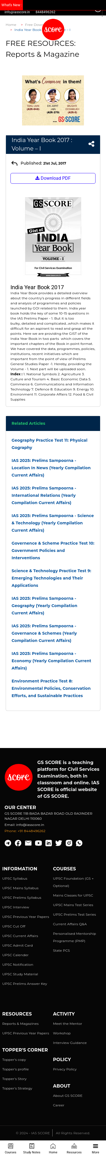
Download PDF (53, 178)
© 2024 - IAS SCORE (33, 1133)
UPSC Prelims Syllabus (21, 897)
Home (53, 1148)
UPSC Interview (15, 907)
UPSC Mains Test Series (73, 905)
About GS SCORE (68, 1095)
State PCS (61, 950)
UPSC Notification (17, 964)
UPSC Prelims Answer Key (24, 983)
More (95, 1148)
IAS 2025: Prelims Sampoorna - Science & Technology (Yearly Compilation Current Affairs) (53, 523)
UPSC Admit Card (17, 945)
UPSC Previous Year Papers (25, 917)
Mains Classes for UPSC (73, 895)
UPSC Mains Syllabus (20, 888)
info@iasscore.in (17, 12)
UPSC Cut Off (13, 926)
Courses (10, 1148)
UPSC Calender (15, 955)
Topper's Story (14, 1079)
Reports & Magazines (20, 1023)
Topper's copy (14, 1059)
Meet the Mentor (67, 1023)
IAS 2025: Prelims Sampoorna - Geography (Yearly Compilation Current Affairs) (44, 606)
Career (58, 1105)
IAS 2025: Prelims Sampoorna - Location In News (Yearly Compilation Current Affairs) (51, 468)
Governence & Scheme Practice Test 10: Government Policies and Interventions (53, 550)
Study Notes (31, 1148)
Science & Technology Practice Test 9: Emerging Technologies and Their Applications (51, 578)
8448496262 (45, 12)
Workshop (62, 1033)
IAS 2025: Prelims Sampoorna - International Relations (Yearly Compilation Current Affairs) (44, 495)
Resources (74, 1148)
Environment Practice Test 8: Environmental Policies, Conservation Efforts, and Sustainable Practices (51, 688)
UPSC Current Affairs (20, 936)
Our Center (20, 807)
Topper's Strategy (17, 1088)
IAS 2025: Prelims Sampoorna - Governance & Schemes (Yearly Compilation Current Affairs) (44, 633)
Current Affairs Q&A (70, 924)
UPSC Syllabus (14, 878)
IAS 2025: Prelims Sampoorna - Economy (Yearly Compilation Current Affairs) (51, 661)
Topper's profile (15, 1069)
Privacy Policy (65, 1069)
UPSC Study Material (20, 974)
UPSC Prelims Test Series (74, 914)
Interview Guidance (70, 1043)
